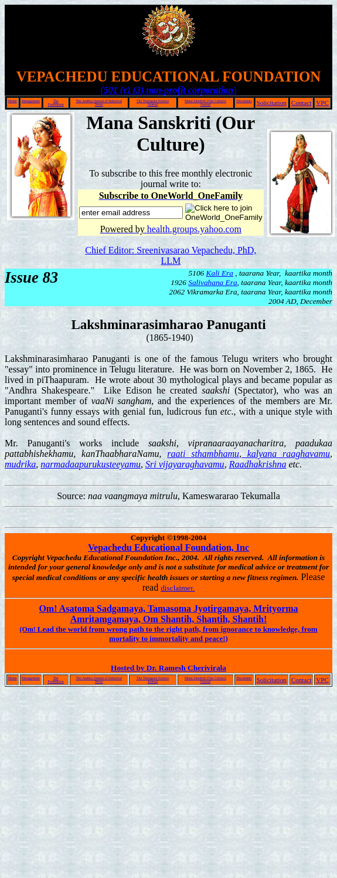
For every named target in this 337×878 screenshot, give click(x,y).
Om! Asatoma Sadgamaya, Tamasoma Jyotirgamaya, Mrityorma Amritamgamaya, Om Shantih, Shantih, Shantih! (168, 614)
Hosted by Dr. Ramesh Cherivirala (168, 667)
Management (31, 101)
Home (12, 101)
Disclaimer (243, 101)
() (169, 90)
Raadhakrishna (258, 464)
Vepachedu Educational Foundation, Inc (168, 547)
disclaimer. (178, 588)
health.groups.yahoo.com (194, 229)
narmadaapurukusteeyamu (90, 464)
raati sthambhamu (203, 454)
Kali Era (219, 273)
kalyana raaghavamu (285, 454)
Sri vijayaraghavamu (184, 464)
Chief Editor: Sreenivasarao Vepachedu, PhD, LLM (170, 255)
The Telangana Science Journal (153, 102)
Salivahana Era (212, 282)
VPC (322, 102)
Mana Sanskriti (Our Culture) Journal (205, 102)
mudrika (20, 464)
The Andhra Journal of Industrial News (99, 102)
